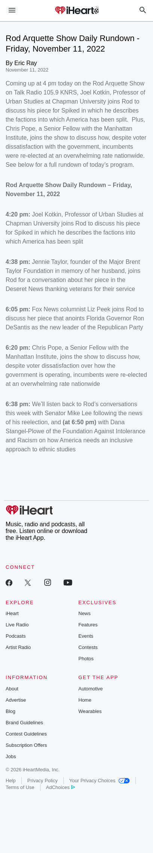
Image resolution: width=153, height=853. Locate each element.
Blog (10, 711)
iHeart (12, 613)
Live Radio (17, 625)
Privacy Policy (42, 780)
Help (11, 780)
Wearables (90, 711)
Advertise (16, 700)
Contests (88, 647)
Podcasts (16, 636)
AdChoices (60, 787)
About (12, 689)
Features (88, 625)
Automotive (90, 689)
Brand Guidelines (24, 722)
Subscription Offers (26, 745)
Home (85, 700)
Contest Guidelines (26, 734)
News (84, 613)
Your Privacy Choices (99, 780)
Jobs (11, 756)
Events (85, 636)
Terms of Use (20, 787)
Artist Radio (18, 647)
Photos (85, 658)
